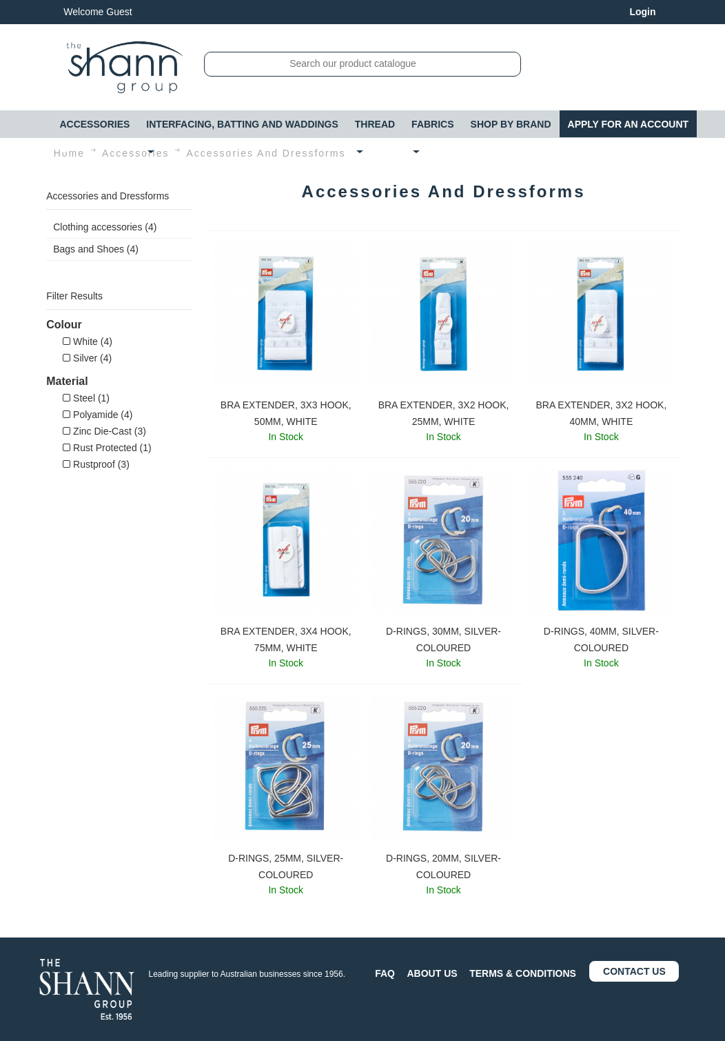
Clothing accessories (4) (104, 226)
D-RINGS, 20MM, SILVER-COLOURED (443, 866)
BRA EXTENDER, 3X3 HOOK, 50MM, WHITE (286, 413)
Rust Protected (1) (107, 447)
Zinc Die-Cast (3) (104, 431)
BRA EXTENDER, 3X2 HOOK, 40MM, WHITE (600, 413)
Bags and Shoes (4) (96, 249)
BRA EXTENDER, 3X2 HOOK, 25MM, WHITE (443, 413)
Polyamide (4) (97, 414)
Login (642, 11)
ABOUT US (432, 973)
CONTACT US (634, 971)
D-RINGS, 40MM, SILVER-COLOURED (601, 639)
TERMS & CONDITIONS (522, 973)
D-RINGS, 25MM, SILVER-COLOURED (285, 866)
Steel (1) (86, 398)
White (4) (87, 341)
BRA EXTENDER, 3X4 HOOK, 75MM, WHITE (286, 639)
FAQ (385, 973)
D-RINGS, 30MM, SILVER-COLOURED (443, 639)
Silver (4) (87, 358)
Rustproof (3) (96, 464)
